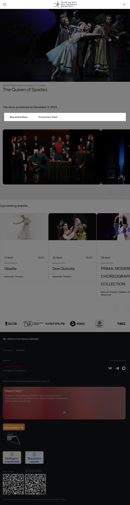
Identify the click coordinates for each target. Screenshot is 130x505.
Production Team (48, 117)
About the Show (19, 117)
